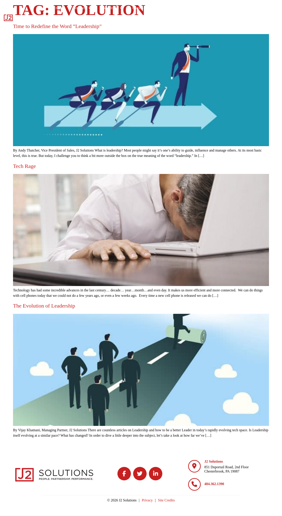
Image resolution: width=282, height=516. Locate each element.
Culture (222, 8)
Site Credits (166, 500)
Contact (268, 8)
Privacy (147, 500)
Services (137, 8)
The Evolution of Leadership (44, 306)
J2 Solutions (213, 461)
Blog (247, 8)
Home (114, 8)
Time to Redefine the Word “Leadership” (57, 26)
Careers (196, 8)
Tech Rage (24, 166)
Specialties (167, 8)
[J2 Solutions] (194, 466)
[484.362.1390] (194, 484)
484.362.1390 (214, 484)
